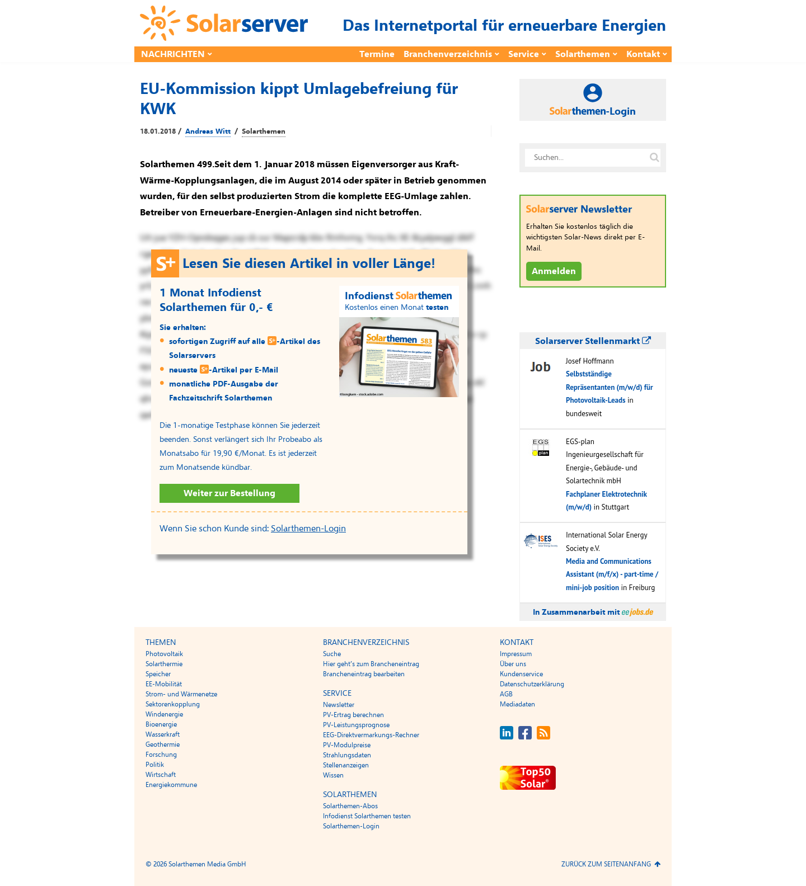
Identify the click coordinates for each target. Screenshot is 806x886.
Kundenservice (521, 674)
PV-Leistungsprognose (356, 724)
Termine (377, 54)
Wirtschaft (161, 774)
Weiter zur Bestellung (229, 493)
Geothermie (163, 744)
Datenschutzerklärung (532, 684)
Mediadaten (517, 704)
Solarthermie (164, 663)
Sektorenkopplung (173, 704)
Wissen (333, 775)
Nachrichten (173, 54)
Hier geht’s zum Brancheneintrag (371, 663)
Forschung (161, 754)
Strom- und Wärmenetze (181, 694)
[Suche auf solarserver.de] (654, 157)
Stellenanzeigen (346, 765)
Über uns (513, 663)
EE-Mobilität (164, 684)
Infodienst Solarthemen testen (367, 816)
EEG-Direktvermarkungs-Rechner (371, 735)
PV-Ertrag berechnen (353, 714)
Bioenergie (161, 724)
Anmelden (554, 271)
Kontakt (643, 54)
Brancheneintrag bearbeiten (364, 674)
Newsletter (338, 704)
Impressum (516, 653)
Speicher (158, 674)
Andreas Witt (208, 131)
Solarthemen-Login (308, 528)
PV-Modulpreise (347, 745)
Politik (155, 764)
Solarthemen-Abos (350, 806)
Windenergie (164, 714)
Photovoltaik (164, 653)
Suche (332, 653)
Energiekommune (171, 784)
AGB (506, 694)
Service (523, 54)
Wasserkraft (163, 734)
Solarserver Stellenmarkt (593, 341)
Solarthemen (582, 54)
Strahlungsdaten (347, 755)
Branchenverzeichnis (448, 54)
